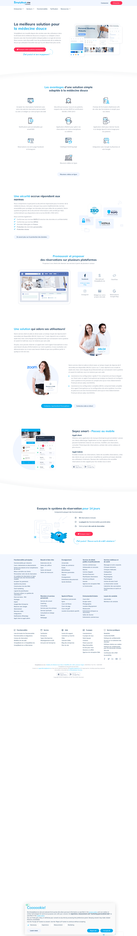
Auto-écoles (107, 599)
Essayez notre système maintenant (31, 49)
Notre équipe (87, 638)
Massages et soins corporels (112, 565)
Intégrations (17, 613)
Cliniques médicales (110, 569)
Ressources (65, 9)
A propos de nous (88, 636)
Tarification (54, 9)
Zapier (16, 602)
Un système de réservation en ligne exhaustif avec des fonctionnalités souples (25, 577)
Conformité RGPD (109, 636)
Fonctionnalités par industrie (23, 563)
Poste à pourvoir (88, 643)
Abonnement (18, 609)
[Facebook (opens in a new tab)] (106, 659)
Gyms (63, 601)
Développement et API (47, 640)
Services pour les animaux (49, 608)
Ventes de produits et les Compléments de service (26, 568)
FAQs (63, 638)
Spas (42, 568)
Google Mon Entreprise (21, 604)
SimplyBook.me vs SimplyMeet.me (24, 643)
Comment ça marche (68, 636)
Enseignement (67, 560)
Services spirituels (46, 610)
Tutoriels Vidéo (66, 640)
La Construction (87, 586)
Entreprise (44, 636)
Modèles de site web (20, 640)
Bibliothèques (66, 570)
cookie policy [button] (40, 915)
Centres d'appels (88, 572)
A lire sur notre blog (85, 284)
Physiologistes (108, 577)
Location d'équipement (90, 606)
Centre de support (67, 633)
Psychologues (108, 579)
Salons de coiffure (46, 565)
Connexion (104, 3)
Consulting (44, 606)
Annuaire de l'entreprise (48, 643)
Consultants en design (47, 613)
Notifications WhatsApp (21, 616)
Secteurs (30, 9)
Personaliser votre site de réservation (25, 574)
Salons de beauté (46, 570)
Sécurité (106, 650)
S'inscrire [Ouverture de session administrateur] (116, 3)
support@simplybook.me (44, 668)
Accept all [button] (106, 931)
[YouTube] (117, 659)
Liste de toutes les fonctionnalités (24, 633)
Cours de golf (66, 608)
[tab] (85, 280)
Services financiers (88, 574)
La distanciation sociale (111, 584)
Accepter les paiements (21, 581)
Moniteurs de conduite (111, 601)
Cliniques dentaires (110, 567)
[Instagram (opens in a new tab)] (121, 659)
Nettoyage (44, 617)
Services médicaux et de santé (111, 561)
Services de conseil (46, 601)
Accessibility (107, 655)
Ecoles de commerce (68, 565)
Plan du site (65, 645)
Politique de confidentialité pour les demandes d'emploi (112, 647)
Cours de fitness (66, 604)
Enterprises (19, 9)
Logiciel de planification (21, 591)
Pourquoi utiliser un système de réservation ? (23, 594)
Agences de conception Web (91, 584)
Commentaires (87, 633)
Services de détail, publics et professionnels (91, 561)
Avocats (85, 581)
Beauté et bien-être (47, 560)
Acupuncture (108, 574)
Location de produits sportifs (70, 611)
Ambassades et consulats (90, 567)
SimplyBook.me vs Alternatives (23, 645)
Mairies (85, 569)
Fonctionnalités (42, 9)
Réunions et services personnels (48, 597)
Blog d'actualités (88, 645)
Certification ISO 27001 (111, 653)
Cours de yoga (66, 606)
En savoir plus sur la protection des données (32, 237)
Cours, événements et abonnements (25, 565)
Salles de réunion (88, 615)
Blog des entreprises (68, 643)
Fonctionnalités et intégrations (23, 636)
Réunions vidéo (18, 611)
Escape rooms (87, 601)
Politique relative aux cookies (113, 644)
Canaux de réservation (21, 638)
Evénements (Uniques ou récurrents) (90, 611)
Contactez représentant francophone (56, 406)
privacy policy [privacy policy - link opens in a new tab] (93, 912)
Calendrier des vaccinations (112, 586)
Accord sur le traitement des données (112, 641)
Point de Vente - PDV (20, 597)
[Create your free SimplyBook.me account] (84, 534)
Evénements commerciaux (91, 617)
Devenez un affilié (88, 650)
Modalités (107, 633)
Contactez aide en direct (84, 406)
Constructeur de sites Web (22, 586)
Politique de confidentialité (112, 638)
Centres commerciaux (89, 565)
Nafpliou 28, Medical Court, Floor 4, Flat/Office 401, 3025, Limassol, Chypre (65, 665)
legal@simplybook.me (75, 668)
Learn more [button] (34, 930)
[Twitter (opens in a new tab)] (110, 659)
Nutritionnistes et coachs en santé (112, 589)
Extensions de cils (46, 563)
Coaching (43, 603)
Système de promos (20, 584)
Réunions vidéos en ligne (68, 174)
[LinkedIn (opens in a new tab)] (113, 659)
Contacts (85, 640)
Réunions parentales (68, 572)
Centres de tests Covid (111, 581)
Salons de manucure (47, 572)
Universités (65, 563)
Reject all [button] (93, 931)
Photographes (87, 604)
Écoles (63, 568)
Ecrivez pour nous (88, 647)
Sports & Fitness (67, 596)
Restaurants (86, 608)
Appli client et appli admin (22, 618)
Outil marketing (19, 588)
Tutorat (64, 575)
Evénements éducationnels (70, 579)
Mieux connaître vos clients (22, 571)
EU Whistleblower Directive (75, 670)
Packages (17, 599)
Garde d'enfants (66, 582)
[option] (44, 287)
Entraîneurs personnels (69, 599)
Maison (43, 615)
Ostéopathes (108, 572)
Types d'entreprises (46, 638)
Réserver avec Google (20, 606)
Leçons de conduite (110, 596)
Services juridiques (88, 579)
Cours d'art (86, 599)
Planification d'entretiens (90, 577)
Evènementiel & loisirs (90, 596)
